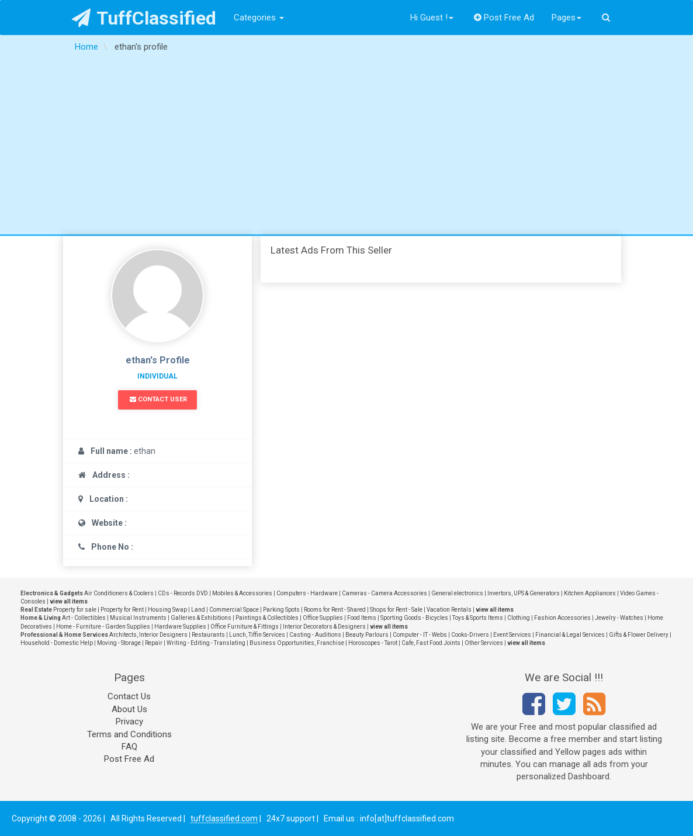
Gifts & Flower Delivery (638, 635)
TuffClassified (144, 18)
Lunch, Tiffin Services (257, 635)
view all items (69, 601)
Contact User (158, 399)
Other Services (484, 643)
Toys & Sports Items (477, 618)
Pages (566, 17)
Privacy (129, 721)
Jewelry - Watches (619, 618)
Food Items (361, 618)
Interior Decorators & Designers (324, 626)
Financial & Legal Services (570, 635)
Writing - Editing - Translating (206, 643)
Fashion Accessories (562, 618)
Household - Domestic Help (56, 643)
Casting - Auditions (315, 635)
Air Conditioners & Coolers (119, 593)
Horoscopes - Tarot (372, 643)
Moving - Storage (119, 643)
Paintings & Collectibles (267, 618)
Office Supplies (323, 618)
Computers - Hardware (307, 593)
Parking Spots (281, 609)
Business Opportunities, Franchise (297, 643)
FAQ (129, 746)
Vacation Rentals (449, 609)
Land (198, 609)
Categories (259, 17)
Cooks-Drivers (470, 635)
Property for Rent (122, 609)
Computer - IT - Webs (420, 635)
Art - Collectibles (84, 618)
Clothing (518, 618)
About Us (129, 709)
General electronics (457, 593)
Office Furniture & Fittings (244, 626)
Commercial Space (234, 609)
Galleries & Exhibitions (201, 618)
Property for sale (74, 609)
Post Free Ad (504, 17)
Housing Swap (167, 609)
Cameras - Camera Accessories (384, 593)
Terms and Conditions (129, 734)
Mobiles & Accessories (242, 593)
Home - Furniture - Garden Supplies (103, 626)
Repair (153, 643)
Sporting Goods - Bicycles (414, 618)
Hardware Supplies (180, 626)
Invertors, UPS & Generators (523, 593)
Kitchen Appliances (590, 593)
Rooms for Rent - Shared (335, 609)
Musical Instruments (138, 618)
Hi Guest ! (431, 17)
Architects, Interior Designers (148, 635)
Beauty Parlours (367, 635)
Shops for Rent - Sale (396, 609)
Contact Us (129, 696)
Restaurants (208, 635)
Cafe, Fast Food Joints (430, 643)
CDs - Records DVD (183, 593)
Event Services (512, 635)
